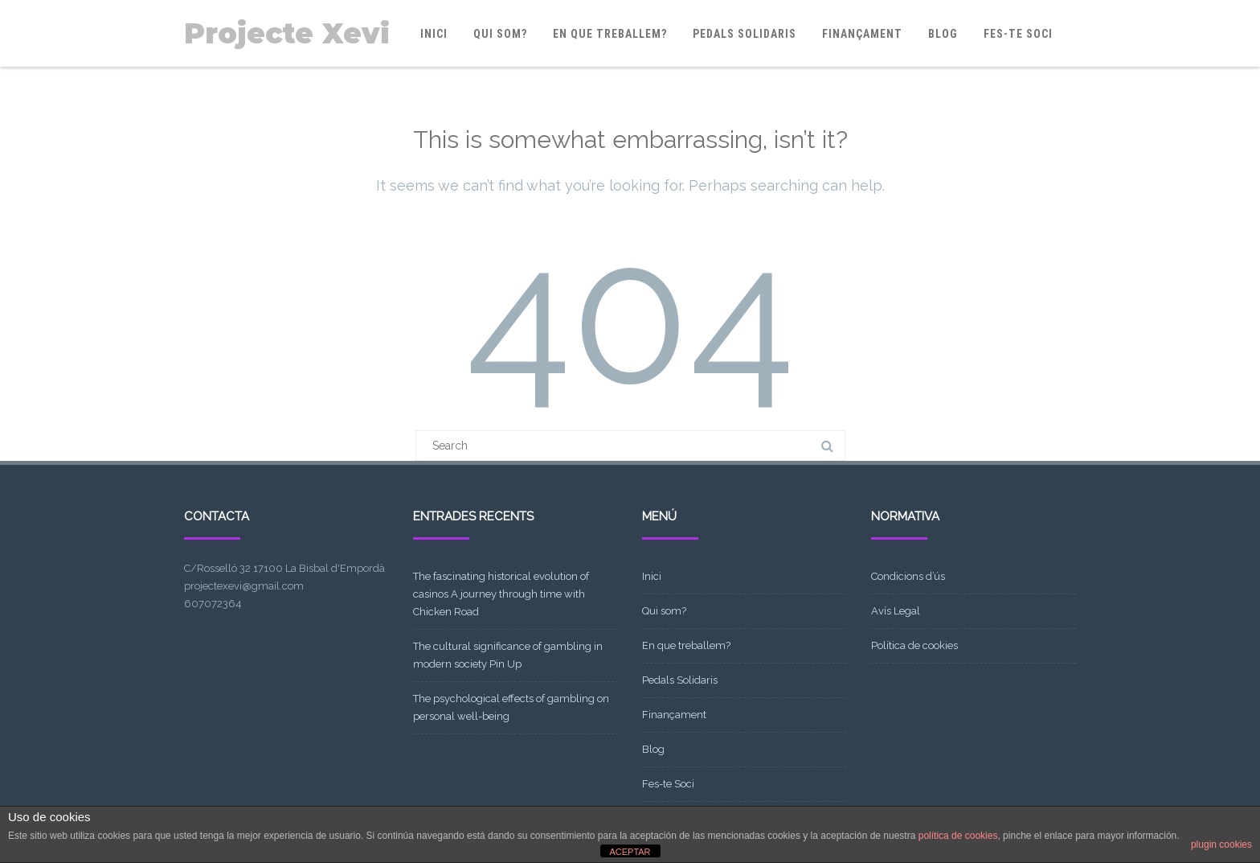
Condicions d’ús (908, 576)
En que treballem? (610, 33)
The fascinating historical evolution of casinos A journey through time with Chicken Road (501, 594)
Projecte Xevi (287, 33)
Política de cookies (914, 645)
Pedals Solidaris (744, 33)
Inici (434, 33)
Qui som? (500, 33)
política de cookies (958, 835)
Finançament (862, 33)
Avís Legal (895, 611)
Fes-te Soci (1018, 33)
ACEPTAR (629, 852)
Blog (943, 33)
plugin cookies (1221, 844)
